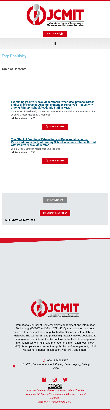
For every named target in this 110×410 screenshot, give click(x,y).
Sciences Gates (45, 390)
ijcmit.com (65, 401)
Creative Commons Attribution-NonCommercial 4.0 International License (54, 394)
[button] (55, 43)
